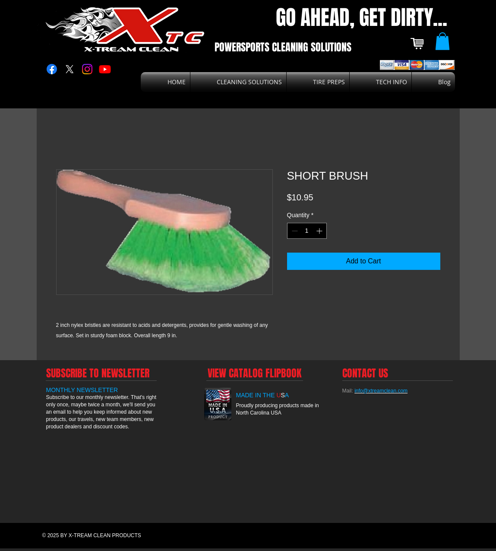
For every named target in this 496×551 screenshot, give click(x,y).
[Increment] (320, 230)
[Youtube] (105, 69)
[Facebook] (52, 69)
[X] (69, 69)
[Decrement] (293, 230)
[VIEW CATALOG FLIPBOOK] (255, 373)
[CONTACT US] (365, 373)
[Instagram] (87, 69)
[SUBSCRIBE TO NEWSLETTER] (98, 373)
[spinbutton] (307, 230)
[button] (442, 41)
